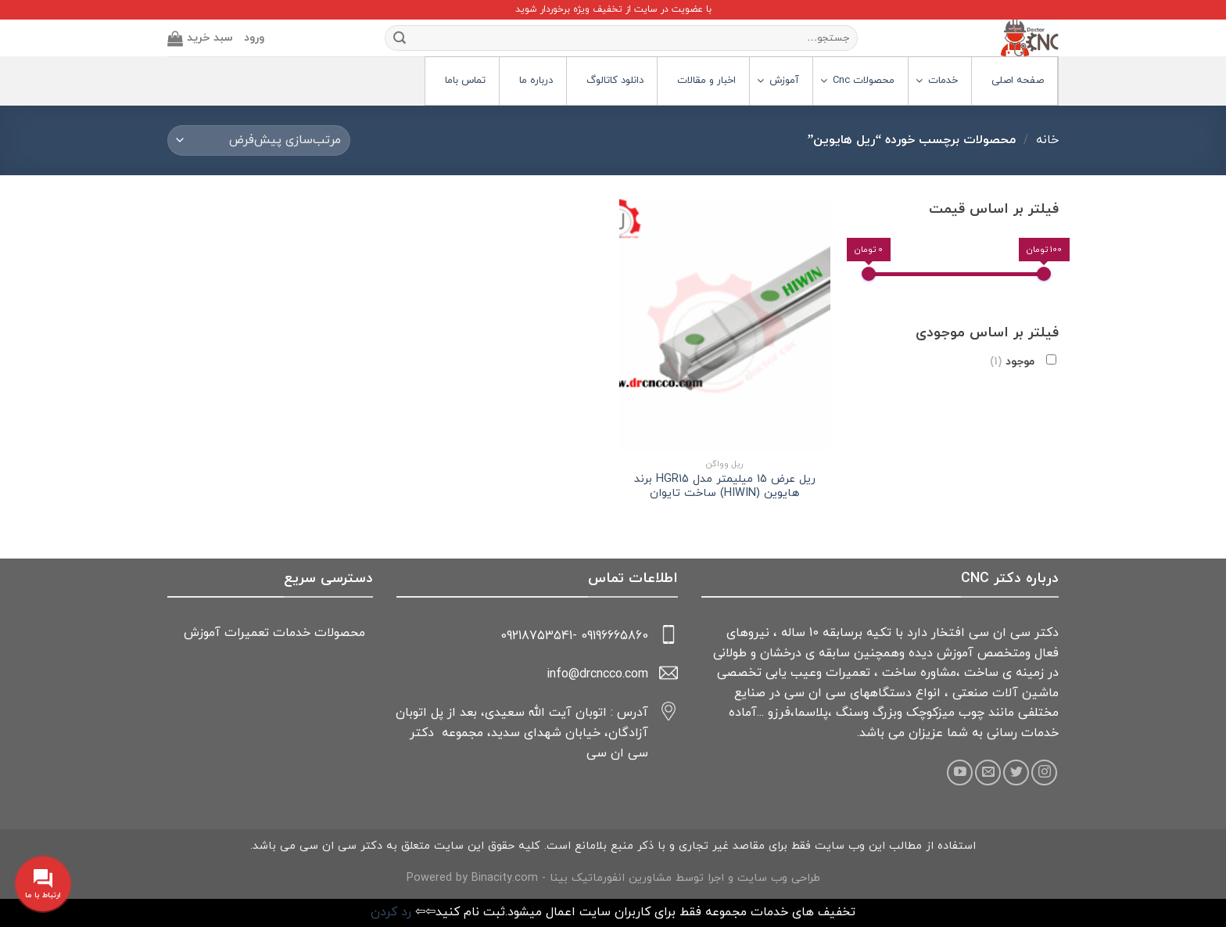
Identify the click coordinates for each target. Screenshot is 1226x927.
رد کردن (391, 912)
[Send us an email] (988, 772)
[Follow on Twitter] (1016, 772)
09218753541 (536, 636)
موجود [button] (1012, 362)
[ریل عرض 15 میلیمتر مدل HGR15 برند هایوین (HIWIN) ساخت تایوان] (724, 325)
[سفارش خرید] (258, 140)
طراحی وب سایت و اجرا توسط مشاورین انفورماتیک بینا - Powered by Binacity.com (613, 878)
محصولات (339, 632)
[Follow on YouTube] (960, 772)
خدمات (291, 632)
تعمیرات (246, 632)
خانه (1047, 140)
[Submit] (399, 38)
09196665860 (614, 636)
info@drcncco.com (597, 674)
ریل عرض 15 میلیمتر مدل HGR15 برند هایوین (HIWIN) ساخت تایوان (725, 486)
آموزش (202, 632)
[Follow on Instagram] (1044, 772)
